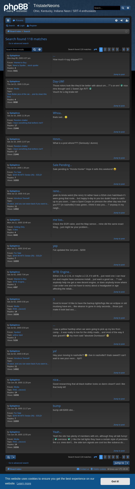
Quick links (9, 21)
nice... (56, 380)
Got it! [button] (115, 481)
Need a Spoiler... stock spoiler (25, 65)
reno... (57, 191)
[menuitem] (116, 20)
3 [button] (109, 49)
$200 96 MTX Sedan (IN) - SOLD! (27, 175)
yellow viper (18, 335)
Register (33, 25)
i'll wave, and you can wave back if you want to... (28, 204)
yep (55, 246)
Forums (19, 20)
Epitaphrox (15, 55)
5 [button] (117, 49)
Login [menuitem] (122, 21)
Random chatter (21, 120)
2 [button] (105, 49)
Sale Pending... (62, 165)
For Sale (17, 172)
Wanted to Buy (20, 62)
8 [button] (123, 49)
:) (53, 299)
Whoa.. (57, 113)
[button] (95, 49)
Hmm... (57, 139)
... (54, 55)
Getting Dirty (19, 227)
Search (12, 25)
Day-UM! (58, 81)
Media (16, 89)
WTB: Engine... (19, 282)
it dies (15, 230)
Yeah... (57, 432)
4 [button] (113, 49)
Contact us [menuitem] (83, 469)
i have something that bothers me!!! (28, 123)
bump (57, 406)
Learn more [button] (24, 483)
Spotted (17, 332)
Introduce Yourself (21, 198)
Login (22, 25)
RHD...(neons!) (19, 309)
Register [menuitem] (128, 21)
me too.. (58, 220)
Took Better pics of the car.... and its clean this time (27, 95)
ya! (55, 351)
